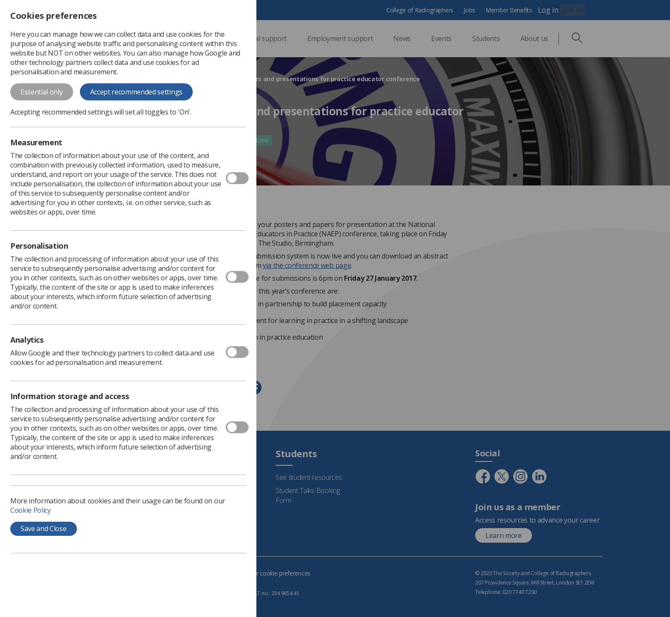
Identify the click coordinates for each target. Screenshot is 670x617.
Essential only (42, 92)
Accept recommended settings (136, 92)
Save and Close (44, 528)
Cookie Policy (30, 510)
